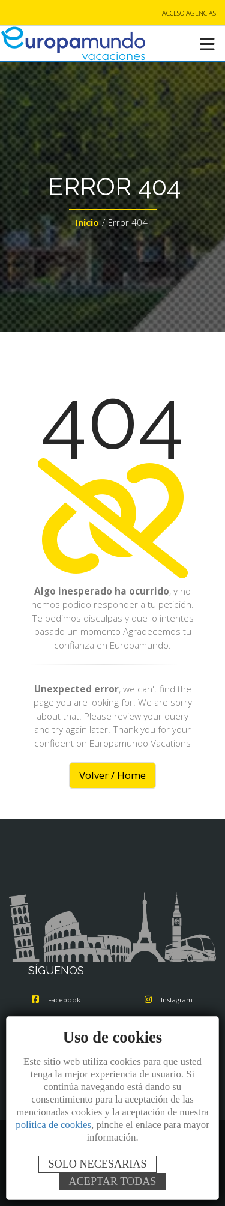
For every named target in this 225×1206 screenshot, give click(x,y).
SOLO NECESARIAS (97, 1164)
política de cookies (53, 1124)
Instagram (169, 999)
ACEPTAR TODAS (113, 1181)
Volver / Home (112, 775)
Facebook (56, 999)
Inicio (87, 222)
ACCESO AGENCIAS (189, 12)
